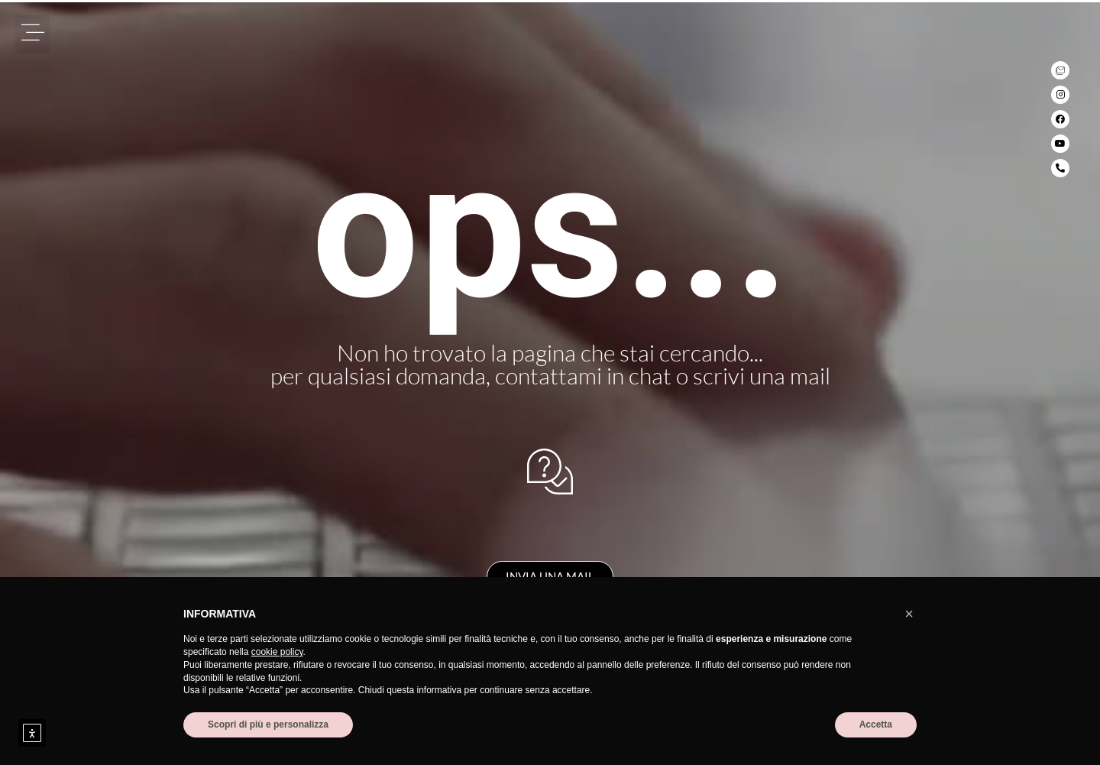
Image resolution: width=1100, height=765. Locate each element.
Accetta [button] (875, 724)
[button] (32, 34)
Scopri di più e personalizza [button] (268, 724)
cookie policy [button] (277, 652)
